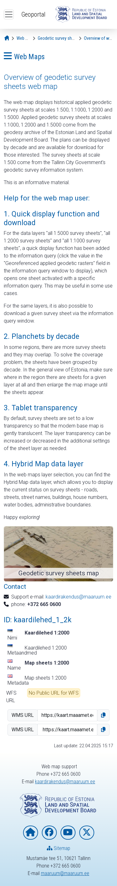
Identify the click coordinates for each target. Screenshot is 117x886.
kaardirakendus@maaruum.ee (78, 597)
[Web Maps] (26, 38)
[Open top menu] (9, 14)
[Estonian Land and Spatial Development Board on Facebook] (49, 833)
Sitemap (58, 848)
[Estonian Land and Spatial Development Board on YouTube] (68, 833)
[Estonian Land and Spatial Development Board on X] (86, 833)
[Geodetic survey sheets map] (63, 38)
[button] (103, 715)
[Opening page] (7, 38)
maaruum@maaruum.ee (65, 873)
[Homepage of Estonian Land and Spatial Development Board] (30, 833)
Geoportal (33, 14)
